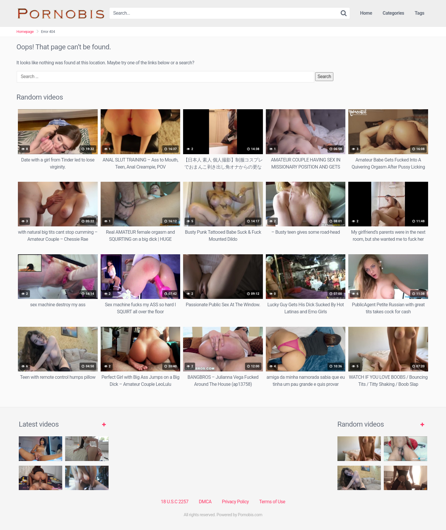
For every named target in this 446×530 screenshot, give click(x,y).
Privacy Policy (235, 501)
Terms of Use (272, 501)
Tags (419, 13)
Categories (393, 13)
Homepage (25, 31)
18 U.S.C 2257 (174, 501)
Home (366, 13)
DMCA (205, 501)
